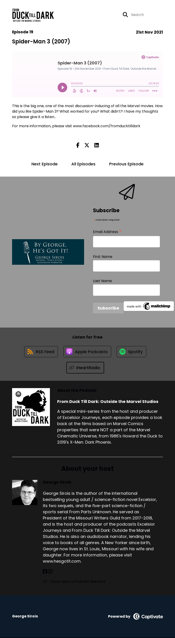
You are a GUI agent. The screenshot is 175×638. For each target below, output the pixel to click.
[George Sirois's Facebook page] (45, 572)
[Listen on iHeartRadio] (85, 368)
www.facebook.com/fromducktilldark (106, 126)
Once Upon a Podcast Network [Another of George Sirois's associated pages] (74, 582)
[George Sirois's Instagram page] (50, 572)
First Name (102, 256)
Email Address (107, 231)
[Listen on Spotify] (132, 352)
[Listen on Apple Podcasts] (87, 352)
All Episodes (83, 164)
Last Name (102, 280)
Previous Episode (126, 164)
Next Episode (44, 164)
